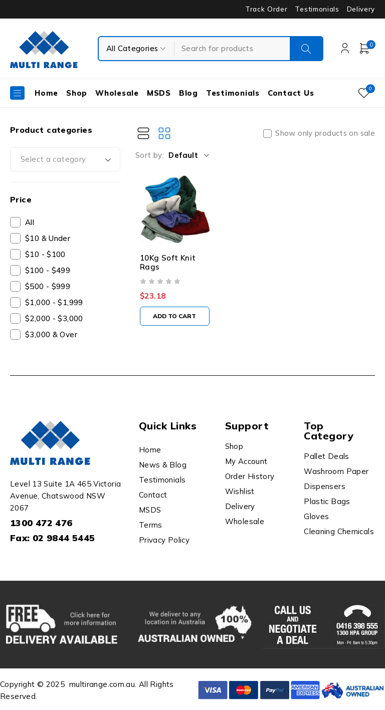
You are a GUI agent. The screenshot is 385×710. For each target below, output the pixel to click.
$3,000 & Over (51, 334)
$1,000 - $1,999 (54, 302)
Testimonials (317, 9)
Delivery (361, 9)
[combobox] (65, 159)
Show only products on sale (325, 133)
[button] (177, 321)
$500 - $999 (47, 286)
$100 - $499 (47, 270)
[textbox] (65, 159)
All (29, 222)
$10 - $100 (45, 254)
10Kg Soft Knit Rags (168, 268)
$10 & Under (47, 238)
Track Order (266, 9)
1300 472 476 (41, 523)
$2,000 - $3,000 (54, 318)
